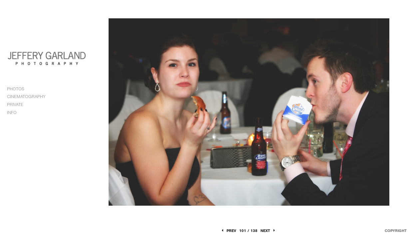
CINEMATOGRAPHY (29, 96)
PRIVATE (15, 104)
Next (268, 230)
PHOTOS (18, 89)
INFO (15, 112)
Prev (228, 230)
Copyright (396, 230)
